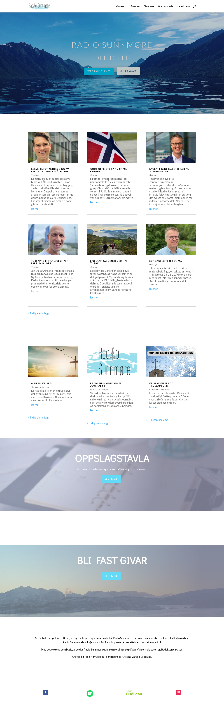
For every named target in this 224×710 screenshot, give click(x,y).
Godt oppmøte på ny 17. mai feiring (109, 170)
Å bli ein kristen (42, 383)
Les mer (111, 478)
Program (135, 6)
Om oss (120, 6)
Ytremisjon (103, 389)
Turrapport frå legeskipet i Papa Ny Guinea (50, 262)
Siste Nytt (35, 175)
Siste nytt (149, 6)
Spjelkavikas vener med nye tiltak (108, 262)
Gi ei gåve (128, 71)
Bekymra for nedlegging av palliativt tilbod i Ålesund (50, 170)
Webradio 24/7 (99, 71)
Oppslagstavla (165, 6)
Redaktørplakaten (171, 649)
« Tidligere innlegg (38, 313)
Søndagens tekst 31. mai (166, 261)
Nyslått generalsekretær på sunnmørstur (169, 170)
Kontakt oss (183, 6)
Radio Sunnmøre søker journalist (105, 384)
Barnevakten (154, 389)
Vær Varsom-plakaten (144, 649)
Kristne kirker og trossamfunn (161, 384)
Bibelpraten (36, 387)
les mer (35, 208)
